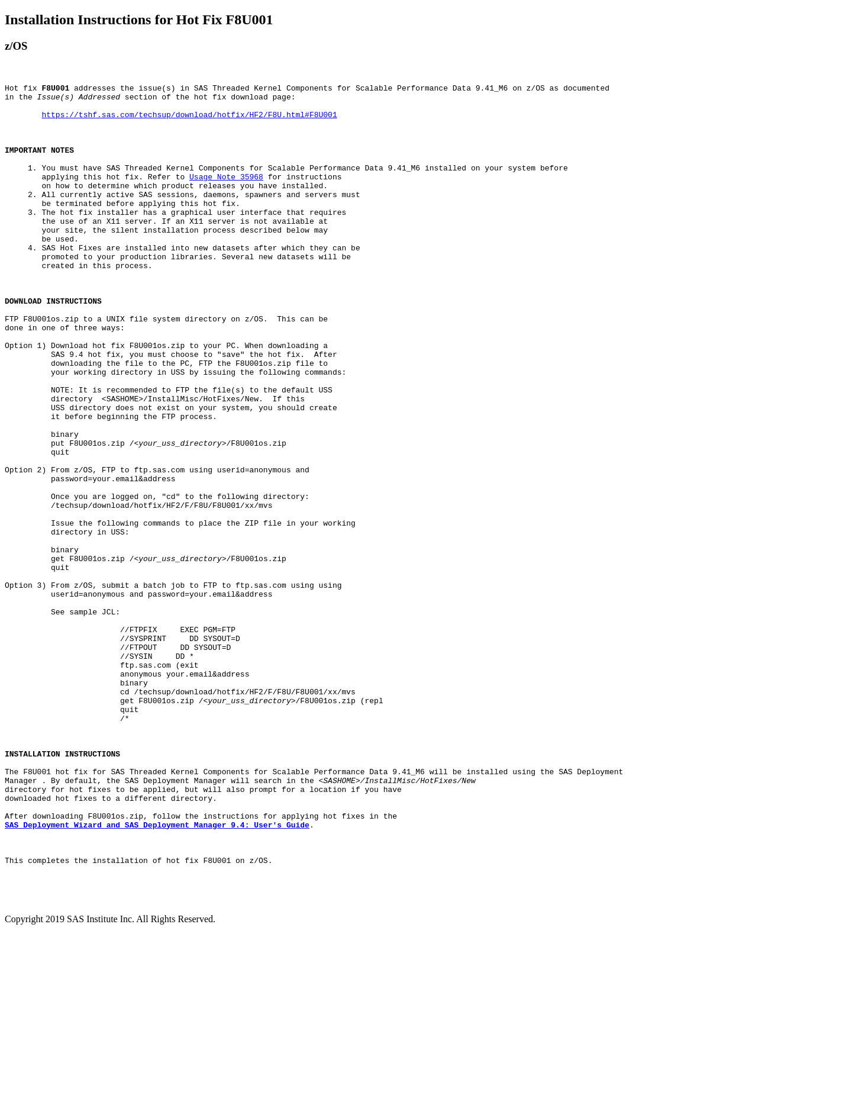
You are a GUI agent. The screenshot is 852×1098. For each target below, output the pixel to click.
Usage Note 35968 (226, 196)
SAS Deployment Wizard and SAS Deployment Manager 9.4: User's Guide (157, 973)
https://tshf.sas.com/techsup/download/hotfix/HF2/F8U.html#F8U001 (189, 121)
